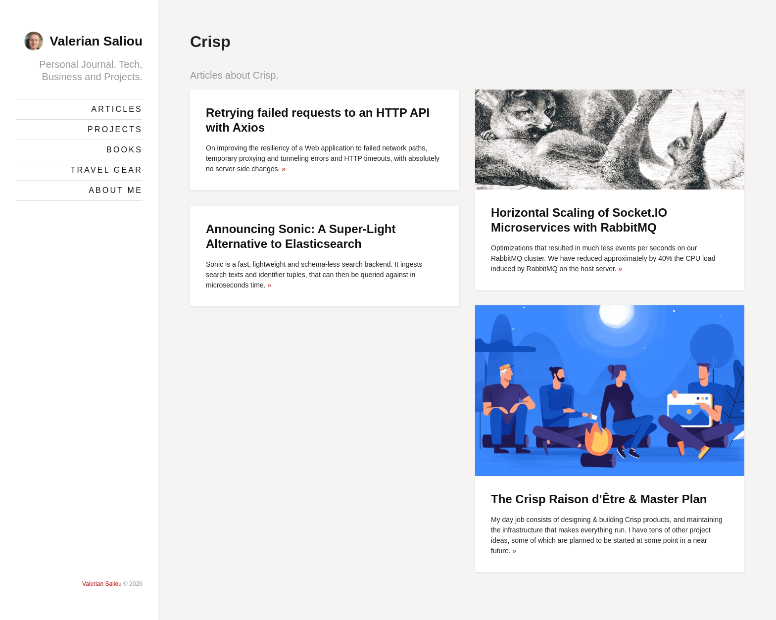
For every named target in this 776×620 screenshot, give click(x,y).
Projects (115, 129)
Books (124, 149)
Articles (117, 109)
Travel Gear (107, 170)
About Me (116, 190)
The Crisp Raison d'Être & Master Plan (599, 499)
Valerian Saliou (96, 41)
